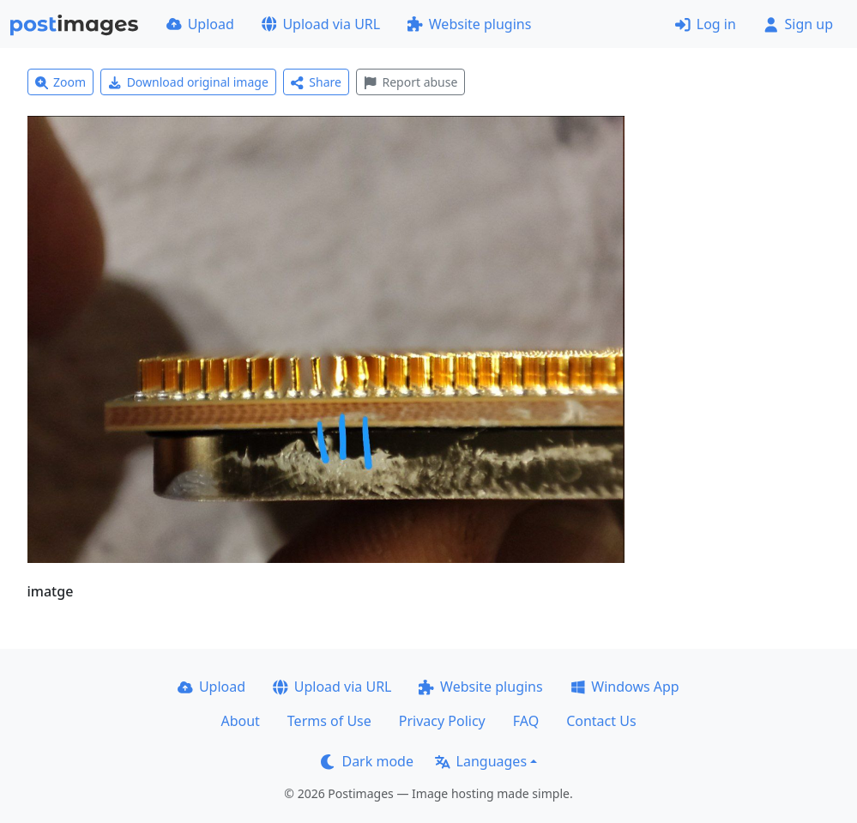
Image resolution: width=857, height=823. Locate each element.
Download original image (188, 82)
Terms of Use (329, 720)
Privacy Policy (442, 720)
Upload (200, 24)
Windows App (624, 686)
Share (316, 82)
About (239, 720)
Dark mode (367, 761)
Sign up (798, 24)
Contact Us (601, 720)
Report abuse (410, 82)
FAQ (526, 720)
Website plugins (469, 24)
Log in (705, 24)
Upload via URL (321, 24)
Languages (481, 761)
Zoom (61, 82)
